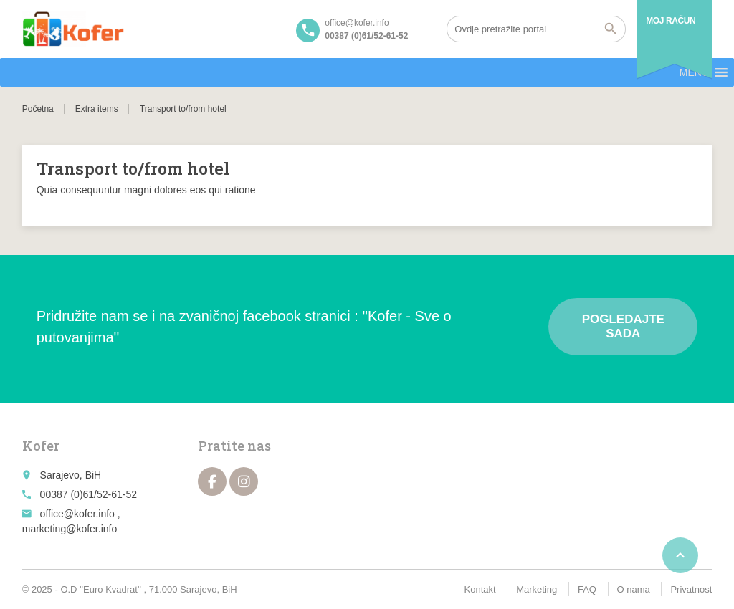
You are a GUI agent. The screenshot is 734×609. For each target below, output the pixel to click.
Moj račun (670, 21)
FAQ (587, 589)
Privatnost (691, 589)
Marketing (536, 589)
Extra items (96, 109)
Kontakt (480, 589)
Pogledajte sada (623, 326)
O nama (633, 589)
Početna (38, 109)
